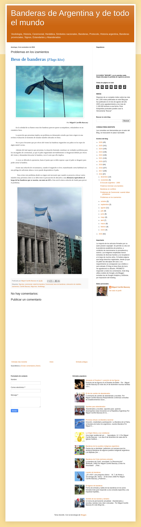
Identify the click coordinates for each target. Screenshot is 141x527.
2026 (101, 142)
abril (102, 220)
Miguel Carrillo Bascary (121, 287)
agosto (103, 208)
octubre (104, 201)
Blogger (83, 515)
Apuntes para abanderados (95, 407)
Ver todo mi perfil (115, 291)
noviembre (105, 180)
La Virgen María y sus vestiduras (97, 433)
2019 (101, 165)
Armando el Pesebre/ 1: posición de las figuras (102, 380)
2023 (101, 152)
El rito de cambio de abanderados (98, 393)
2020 (101, 161)
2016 (101, 174)
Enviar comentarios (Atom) (30, 366)
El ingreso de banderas (94, 486)
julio (102, 211)
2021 (101, 158)
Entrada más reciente (19, 362)
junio (103, 214)
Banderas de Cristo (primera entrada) (99, 459)
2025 (101, 146)
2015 (101, 234)
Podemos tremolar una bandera (111, 186)
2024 (101, 149)
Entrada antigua (81, 362)
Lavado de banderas (93, 472)
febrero (103, 227)
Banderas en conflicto (108, 189)
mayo (103, 217)
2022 (101, 155)
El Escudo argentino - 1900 (110, 183)
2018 (101, 168)
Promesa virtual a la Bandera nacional (99, 420)
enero (103, 230)
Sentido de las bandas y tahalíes (97, 499)
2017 (101, 171)
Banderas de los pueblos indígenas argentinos (102, 446)
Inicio (51, 362)
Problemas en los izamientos (110, 197)
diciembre (104, 177)
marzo (103, 224)
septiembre (105, 204)
